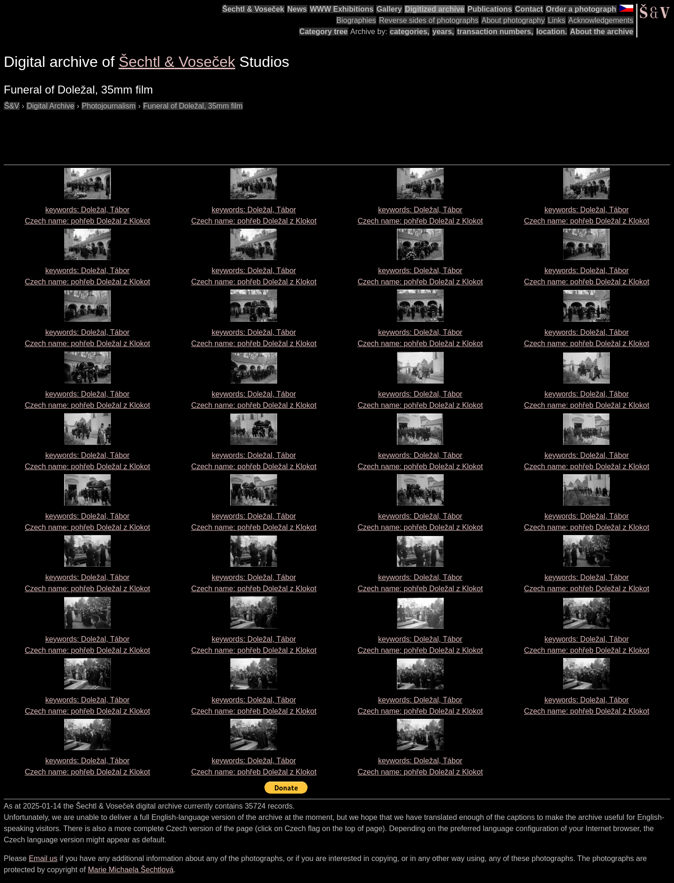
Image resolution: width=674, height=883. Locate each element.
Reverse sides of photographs (429, 20)
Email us (43, 858)
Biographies (356, 20)
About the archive (601, 32)
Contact (529, 9)
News (297, 9)
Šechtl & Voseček (253, 9)
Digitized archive (434, 9)
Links (556, 20)
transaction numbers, (495, 32)
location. (551, 32)
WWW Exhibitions (342, 9)
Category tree (324, 32)
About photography (513, 20)
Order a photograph (581, 9)
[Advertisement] (174, 133)
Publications (490, 9)
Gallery (389, 9)
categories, (409, 32)
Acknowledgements (600, 20)
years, (443, 32)
